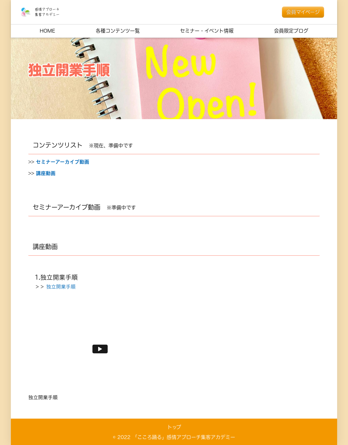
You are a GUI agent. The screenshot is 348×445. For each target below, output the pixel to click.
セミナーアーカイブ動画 (62, 162)
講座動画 (45, 173)
